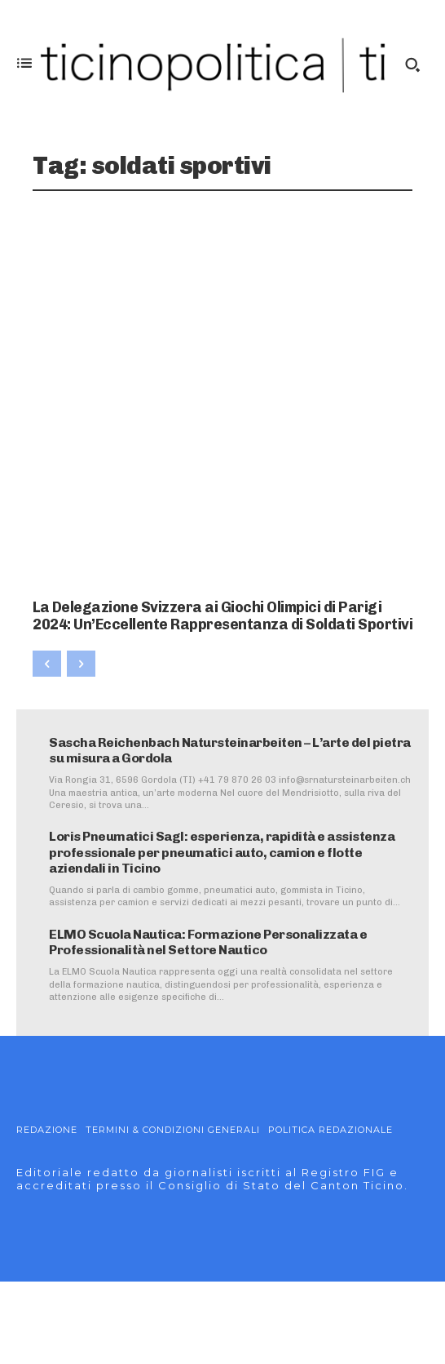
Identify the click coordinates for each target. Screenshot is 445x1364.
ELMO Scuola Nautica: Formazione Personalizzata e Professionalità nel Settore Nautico (208, 941)
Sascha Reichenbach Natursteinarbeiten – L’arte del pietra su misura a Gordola (230, 750)
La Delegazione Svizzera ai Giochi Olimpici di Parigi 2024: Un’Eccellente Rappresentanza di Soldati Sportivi (222, 616)
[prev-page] (47, 664)
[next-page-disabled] (81, 664)
